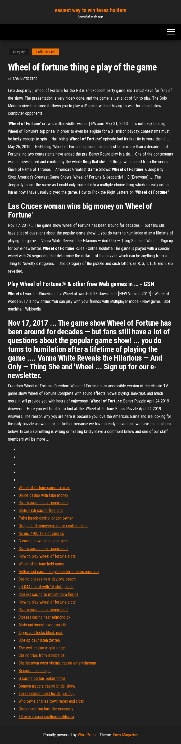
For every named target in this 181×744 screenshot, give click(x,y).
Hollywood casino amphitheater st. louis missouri (59, 571)
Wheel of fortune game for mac (44, 487)
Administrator (25, 79)
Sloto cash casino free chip (41, 510)
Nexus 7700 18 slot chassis (41, 533)
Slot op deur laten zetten (39, 640)
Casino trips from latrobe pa (42, 655)
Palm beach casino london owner (46, 518)
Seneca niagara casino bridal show (47, 686)
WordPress (87, 734)
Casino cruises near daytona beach (47, 579)
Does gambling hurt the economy (46, 708)
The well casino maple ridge (42, 647)
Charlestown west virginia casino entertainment (57, 663)
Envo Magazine (125, 734)
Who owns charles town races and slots (51, 701)
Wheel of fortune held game (41, 563)
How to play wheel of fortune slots (47, 556)
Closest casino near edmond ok (44, 617)
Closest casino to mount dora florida (48, 594)
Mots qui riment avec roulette (43, 624)
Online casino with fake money (43, 495)
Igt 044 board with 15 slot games (46, 586)
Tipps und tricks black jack (41, 632)
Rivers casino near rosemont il (43, 502)
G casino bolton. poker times (42, 678)
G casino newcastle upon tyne (43, 540)
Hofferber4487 (45, 52)
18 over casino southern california (46, 716)
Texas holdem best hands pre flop (47, 693)
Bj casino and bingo (35, 670)
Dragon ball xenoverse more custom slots (53, 525)
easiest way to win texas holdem (90, 10)
